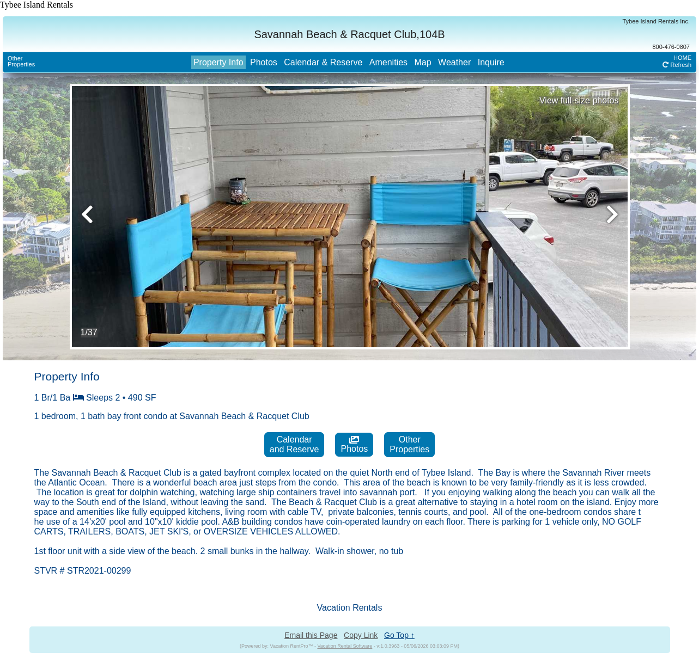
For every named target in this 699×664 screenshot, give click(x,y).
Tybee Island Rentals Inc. (656, 21)
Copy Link (361, 635)
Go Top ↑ (399, 635)
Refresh (676, 65)
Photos (263, 62)
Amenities (388, 62)
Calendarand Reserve (294, 444)
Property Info (218, 62)
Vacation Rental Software (344, 646)
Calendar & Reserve (323, 62)
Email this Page (310, 635)
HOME (682, 57)
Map (422, 62)
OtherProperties (21, 61)
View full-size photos (579, 100)
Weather (454, 62)
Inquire (491, 62)
